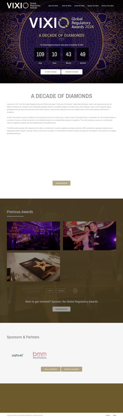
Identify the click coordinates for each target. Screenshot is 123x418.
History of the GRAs (108, 6)
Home (114, 415)
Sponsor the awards (71, 369)
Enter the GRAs (66, 6)
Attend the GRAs (79, 6)
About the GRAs (54, 6)
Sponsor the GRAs (93, 6)
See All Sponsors (50, 369)
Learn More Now (61, 183)
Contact (108, 415)
